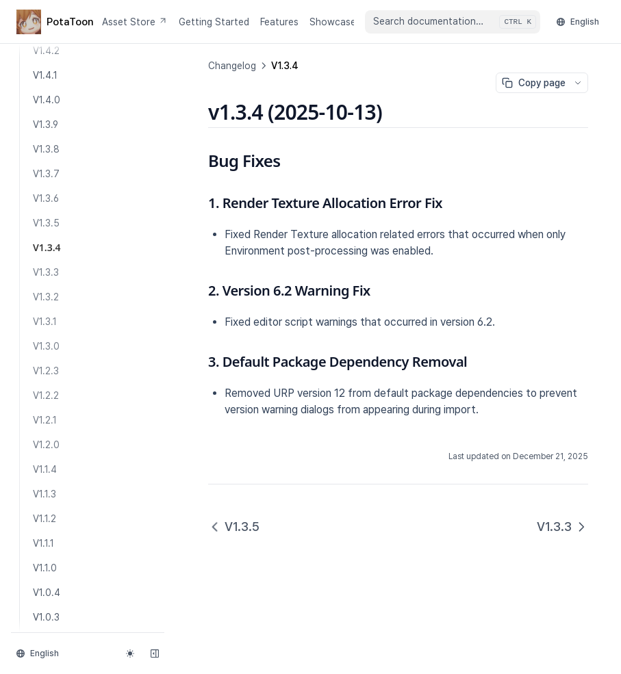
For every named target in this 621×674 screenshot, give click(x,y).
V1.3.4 (47, 247)
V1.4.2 (46, 50)
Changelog (232, 65)
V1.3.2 (46, 296)
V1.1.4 (45, 469)
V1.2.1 (45, 420)
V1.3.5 (46, 223)
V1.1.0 (45, 567)
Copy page (534, 82)
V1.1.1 (43, 543)
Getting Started (214, 21)
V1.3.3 (46, 272)
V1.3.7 (46, 173)
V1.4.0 (46, 99)
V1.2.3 (46, 370)
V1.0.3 (46, 617)
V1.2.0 (46, 444)
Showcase (332, 21)
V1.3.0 (46, 346)
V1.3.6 (46, 198)
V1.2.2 (46, 395)
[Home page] (53, 22)
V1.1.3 (44, 494)
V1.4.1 (45, 75)
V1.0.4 (46, 592)
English (578, 22)
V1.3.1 (45, 321)
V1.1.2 (44, 518)
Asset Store (135, 21)
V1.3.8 (46, 149)
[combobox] (452, 22)
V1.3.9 (45, 124)
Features (279, 21)
